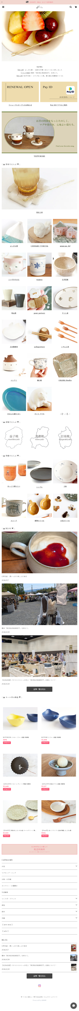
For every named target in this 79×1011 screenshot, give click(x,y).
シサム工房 (65, 347)
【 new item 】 (7, 925)
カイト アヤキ (39, 414)
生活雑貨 (5, 892)
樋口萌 (39, 380)
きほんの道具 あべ (13, 414)
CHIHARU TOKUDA (39, 246)
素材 (3, 912)
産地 (3, 905)
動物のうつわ (39, 521)
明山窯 (13, 313)
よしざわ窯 (14, 246)
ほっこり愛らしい (13, 486)
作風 (3, 918)
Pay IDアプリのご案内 (58, 105)
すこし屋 (65, 313)
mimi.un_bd (65, 246)
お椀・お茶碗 (6, 879)
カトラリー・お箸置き (10, 886)
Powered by (39, 1000)
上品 (65, 486)
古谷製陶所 (14, 347)
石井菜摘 (65, 280)
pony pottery (39, 313)
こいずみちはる (13, 280)
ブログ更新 (26, 73)
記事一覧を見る (39, 689)
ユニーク (14, 521)
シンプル (39, 487)
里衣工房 (39, 212)
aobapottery (39, 347)
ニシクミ (14, 380)
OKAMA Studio (65, 380)
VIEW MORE (39, 156)
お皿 (3, 866)
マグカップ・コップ (9, 873)
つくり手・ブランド (9, 899)
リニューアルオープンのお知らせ (20, 105)
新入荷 (20, 70)
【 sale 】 (5, 931)
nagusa (39, 280)
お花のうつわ (65, 521)
